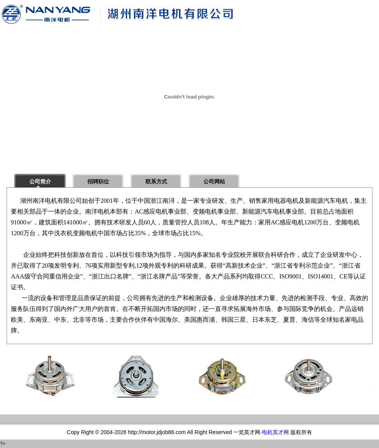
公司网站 (214, 181)
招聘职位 (98, 181)
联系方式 (156, 181)
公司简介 (40, 181)
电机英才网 (275, 432)
